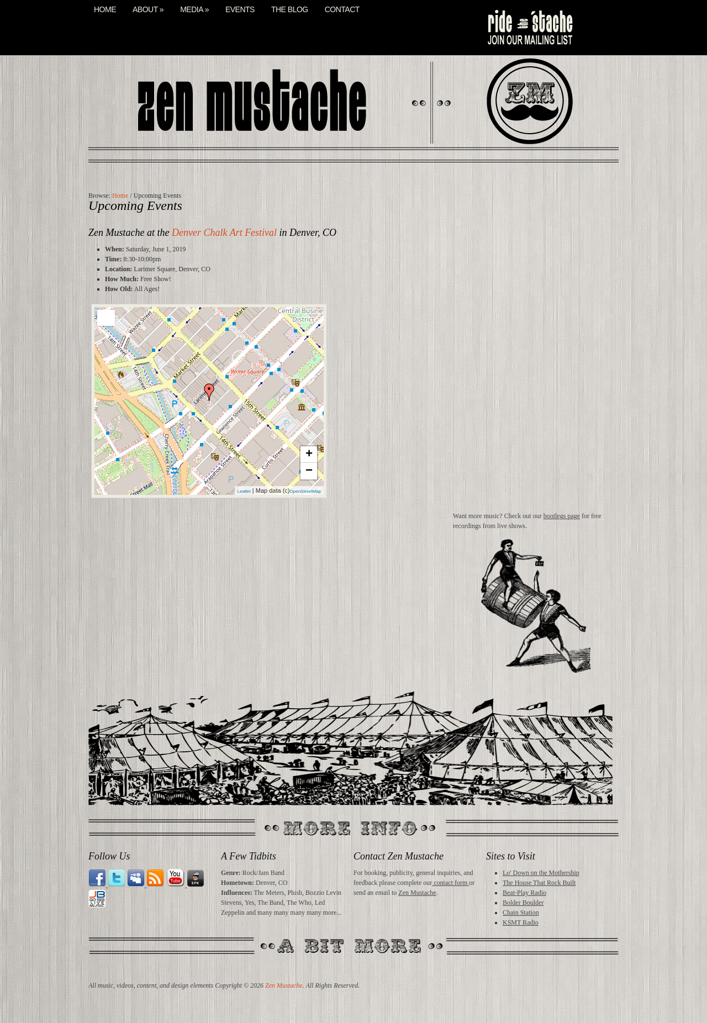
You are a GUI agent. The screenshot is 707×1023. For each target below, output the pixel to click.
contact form (450, 883)
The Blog (289, 10)
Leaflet (244, 491)
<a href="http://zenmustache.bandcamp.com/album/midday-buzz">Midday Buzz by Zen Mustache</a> (536, 349)
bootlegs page (562, 516)
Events (240, 10)
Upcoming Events (135, 205)
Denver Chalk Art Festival (224, 232)
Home (105, 10)
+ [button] (309, 454)
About (148, 10)
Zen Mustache (417, 893)
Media (194, 10)
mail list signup (529, 27)
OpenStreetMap (305, 491)
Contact (342, 10)
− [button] (309, 471)
